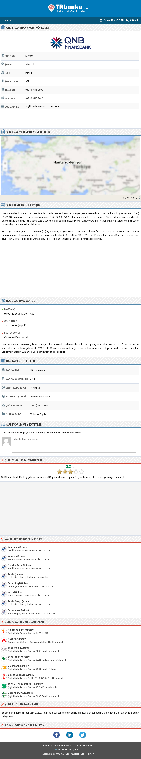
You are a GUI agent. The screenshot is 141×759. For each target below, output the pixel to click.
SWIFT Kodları (72, 745)
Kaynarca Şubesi (17, 547)
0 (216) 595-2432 (34, 98)
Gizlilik (84, 754)
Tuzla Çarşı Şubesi (19, 601)
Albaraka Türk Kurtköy (21, 629)
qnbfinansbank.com (40, 396)
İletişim (91, 754)
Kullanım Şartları (72, 754)
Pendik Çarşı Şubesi (19, 565)
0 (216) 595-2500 (34, 89)
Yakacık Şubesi (16, 556)
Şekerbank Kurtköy (19, 656)
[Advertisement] (70, 118)
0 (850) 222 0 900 (39, 405)
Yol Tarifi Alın (130, 198)
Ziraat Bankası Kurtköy (21, 674)
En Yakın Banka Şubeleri (69, 750)
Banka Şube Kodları (54, 745)
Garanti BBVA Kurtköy (20, 692)
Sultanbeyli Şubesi (18, 583)
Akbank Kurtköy (17, 638)
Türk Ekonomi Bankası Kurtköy (25, 683)
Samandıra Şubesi (18, 610)
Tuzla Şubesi (15, 574)
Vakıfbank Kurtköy (18, 665)
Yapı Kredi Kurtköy (18, 647)
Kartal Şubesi (15, 592)
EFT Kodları (87, 745)
